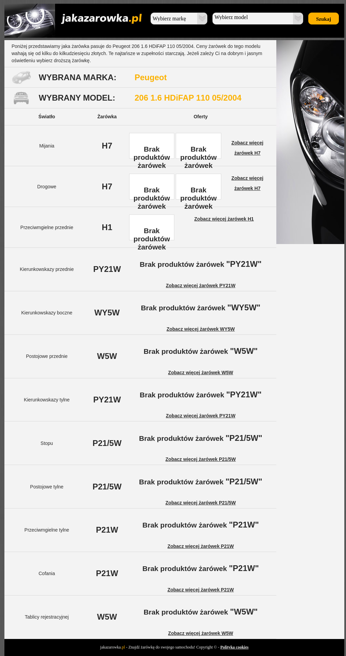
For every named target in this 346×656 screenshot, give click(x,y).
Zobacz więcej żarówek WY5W (201, 329)
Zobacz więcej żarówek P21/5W (201, 459)
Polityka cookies (234, 647)
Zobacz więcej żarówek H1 (224, 219)
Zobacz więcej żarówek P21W (201, 546)
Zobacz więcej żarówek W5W (200, 372)
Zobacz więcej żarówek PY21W (201, 285)
